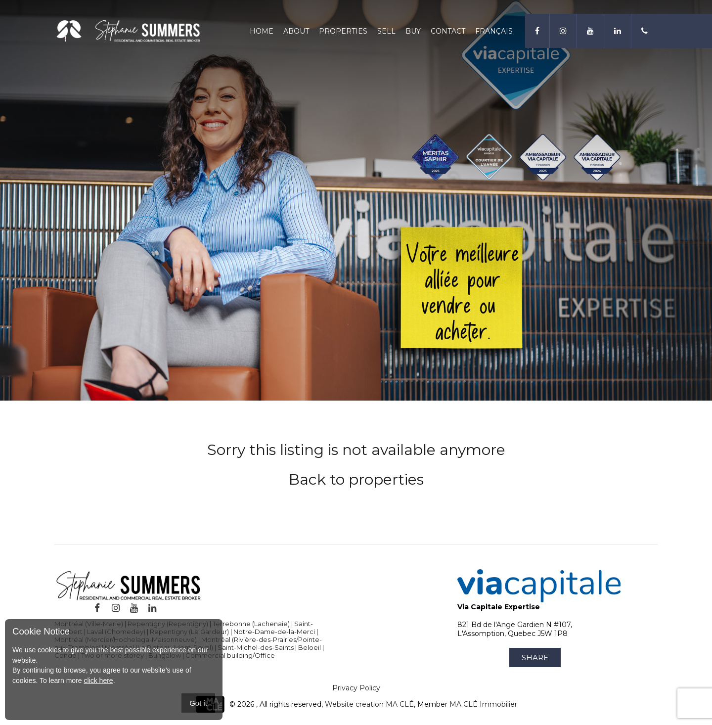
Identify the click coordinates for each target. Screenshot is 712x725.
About (296, 31)
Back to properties (356, 479)
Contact (448, 31)
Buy (413, 31)
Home (261, 31)
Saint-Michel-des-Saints (256, 647)
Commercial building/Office (230, 655)
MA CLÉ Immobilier (483, 704)
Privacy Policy (356, 687)
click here (98, 680)
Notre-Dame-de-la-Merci (274, 631)
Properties (343, 31)
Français (494, 31)
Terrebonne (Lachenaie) (251, 624)
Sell (386, 31)
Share (535, 657)
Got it (198, 703)
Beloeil (309, 647)
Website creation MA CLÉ (369, 704)
